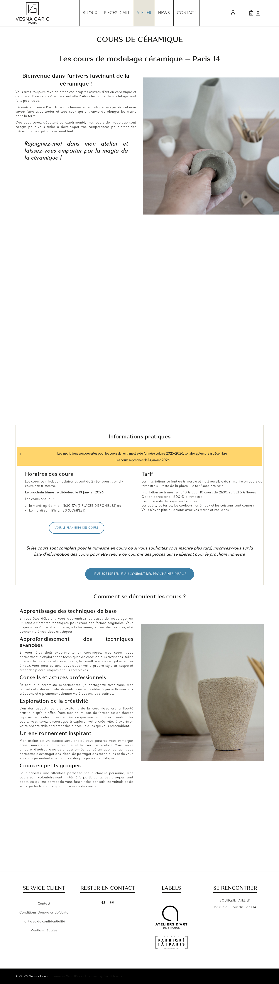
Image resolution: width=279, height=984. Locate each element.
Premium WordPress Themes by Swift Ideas (86, 976)
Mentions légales (43, 930)
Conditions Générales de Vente (43, 912)
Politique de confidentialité (44, 921)
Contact (44, 903)
